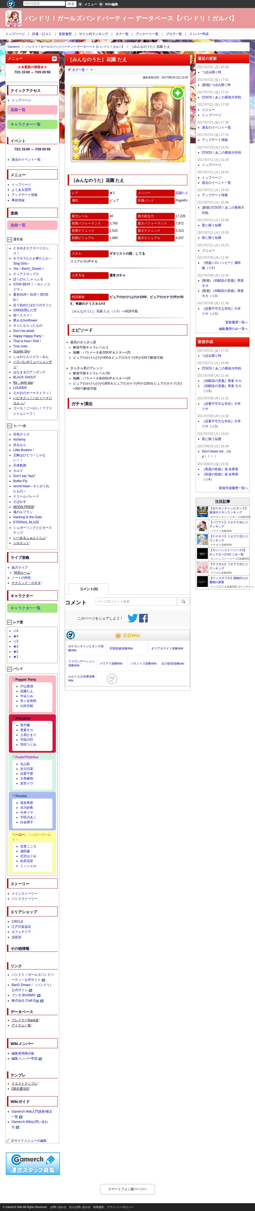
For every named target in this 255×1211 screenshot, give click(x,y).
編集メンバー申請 (24, 1058)
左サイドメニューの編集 (26, 1141)
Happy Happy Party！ (28, 336)
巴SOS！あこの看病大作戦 (221, 97)
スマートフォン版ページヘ (127, 1189)
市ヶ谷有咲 (28, 701)
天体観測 (19, 465)
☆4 (15, 631)
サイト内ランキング (93, 34)
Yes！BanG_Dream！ (29, 269)
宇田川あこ (28, 817)
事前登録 (18, 200)
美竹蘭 (25, 725)
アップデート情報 (24, 195)
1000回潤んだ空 (25, 310)
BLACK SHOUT (24, 377)
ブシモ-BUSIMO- (24, 995)
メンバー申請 (199, 34)
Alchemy (19, 439)
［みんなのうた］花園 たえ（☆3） (96, 311)
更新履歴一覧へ (236, 322)
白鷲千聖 (26, 774)
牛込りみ (26, 696)
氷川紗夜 (26, 807)
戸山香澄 (26, 686)
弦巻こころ (28, 846)
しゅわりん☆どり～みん (31, 357)
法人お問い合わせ (80, 1207)
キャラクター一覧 (26, 124)
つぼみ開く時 (211, 72)
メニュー (208, 110)
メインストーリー (24, 893)
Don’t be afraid (23, 331)
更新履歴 (65, 34)
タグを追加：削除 (92, 70)
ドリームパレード (26, 496)
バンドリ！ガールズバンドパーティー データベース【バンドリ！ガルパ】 (131, 18)
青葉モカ (26, 730)
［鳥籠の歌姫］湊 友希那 (220, 469)
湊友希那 (26, 803)
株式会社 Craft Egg (25, 1000)
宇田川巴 (26, 740)
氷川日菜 (26, 769)
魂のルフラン (23, 512)
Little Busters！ (24, 450)
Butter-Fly (20, 481)
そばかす (19, 502)
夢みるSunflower (25, 320)
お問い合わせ (58, 1207)
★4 (15, 636)
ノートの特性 (21, 578)
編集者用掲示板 (23, 1053)
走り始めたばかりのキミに (32, 305)
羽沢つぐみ (28, 744)
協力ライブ (20, 567)
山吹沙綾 (26, 706)
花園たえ (181, 193)
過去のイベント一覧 (26, 159)
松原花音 (26, 861)
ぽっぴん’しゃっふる (28, 279)
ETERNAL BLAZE (26, 522)
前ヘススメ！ (23, 315)
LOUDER (20, 388)
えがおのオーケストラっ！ (32, 393)
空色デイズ (21, 434)
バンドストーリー (24, 899)
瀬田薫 (25, 851)
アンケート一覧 (147, 34)
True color (20, 346)
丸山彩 (25, 764)
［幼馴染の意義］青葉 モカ (222, 381)
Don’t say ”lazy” (24, 476)
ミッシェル (28, 866)
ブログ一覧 (174, 34)
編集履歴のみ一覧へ (233, 329)
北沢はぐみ (28, 856)
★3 (112, 193)
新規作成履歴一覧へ (233, 488)
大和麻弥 (26, 778)
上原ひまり (28, 735)
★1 (15, 657)
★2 (15, 651)
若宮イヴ (26, 783)
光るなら (19, 445)
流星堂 (16, 937)
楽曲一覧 (18, 110)
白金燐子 (26, 822)
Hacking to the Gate (27, 517)
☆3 (15, 641)
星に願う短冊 (211, 225)
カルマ (18, 471)
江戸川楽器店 (21, 927)
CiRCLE (17, 921)
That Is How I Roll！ (27, 341)
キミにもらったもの (27, 325)
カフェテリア (21, 932)
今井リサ (26, 812)
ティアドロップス (26, 274)
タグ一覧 (122, 34)
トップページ (15, 34)
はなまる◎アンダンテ (29, 372)
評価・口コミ (41, 34)
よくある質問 (21, 190)
